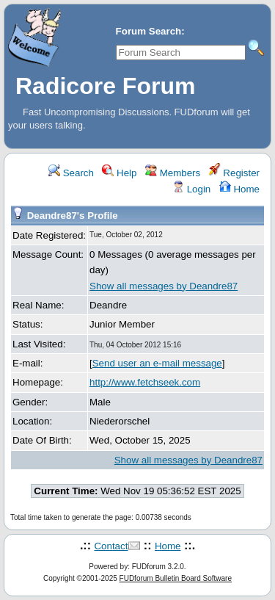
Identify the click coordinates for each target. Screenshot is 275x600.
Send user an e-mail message (157, 363)
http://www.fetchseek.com (144, 382)
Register (234, 172)
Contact (111, 546)
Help (119, 172)
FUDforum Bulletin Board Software (176, 578)
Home (239, 189)
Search (71, 172)
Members (172, 172)
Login (191, 189)
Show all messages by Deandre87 (163, 286)
